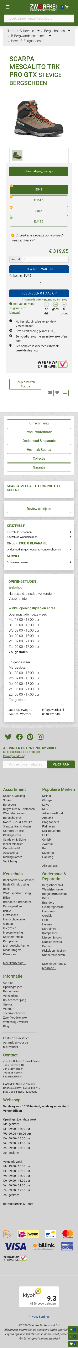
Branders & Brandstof (17, 902)
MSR (45, 809)
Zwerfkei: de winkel (15, 1017)
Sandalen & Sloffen (15, 839)
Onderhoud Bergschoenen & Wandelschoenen (34, 549)
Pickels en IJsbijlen (54, 950)
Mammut (48, 852)
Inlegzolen (9, 928)
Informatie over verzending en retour (45, 299)
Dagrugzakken (12, 906)
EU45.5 (27, 220)
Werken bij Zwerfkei (15, 1022)
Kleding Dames (12, 857)
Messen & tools (52, 937)
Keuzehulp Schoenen (19, 532)
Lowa (46, 804)
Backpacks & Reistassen (19, 880)
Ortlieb (46, 839)
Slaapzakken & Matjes (17, 826)
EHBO (7, 910)
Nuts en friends (52, 942)
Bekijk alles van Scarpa (25, 384)
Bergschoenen (12, 817)
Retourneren (11, 991)
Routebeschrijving (14, 1000)
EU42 (26, 188)
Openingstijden (12, 987)
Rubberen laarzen (53, 955)
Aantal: (15, 259)
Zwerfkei (47, 844)
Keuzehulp (13, 873)
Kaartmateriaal (13, 937)
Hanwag (47, 857)
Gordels (47, 915)
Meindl (46, 796)
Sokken (7, 800)
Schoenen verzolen (18, 562)
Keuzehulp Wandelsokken (22, 536)
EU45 (26, 209)
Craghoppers (50, 822)
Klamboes (9, 954)
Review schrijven (39, 509)
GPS (45, 920)
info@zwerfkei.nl (53, 709)
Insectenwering (13, 932)
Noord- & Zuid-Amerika (17, 822)
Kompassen (50, 933)
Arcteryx (47, 817)
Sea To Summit (51, 830)
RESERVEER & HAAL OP (39, 293)
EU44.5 (27, 199)
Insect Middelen (13, 844)
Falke (45, 835)
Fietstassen (10, 915)
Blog (6, 1026)
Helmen (47, 924)
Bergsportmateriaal (54, 893)
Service (7, 1004)
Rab (44, 848)
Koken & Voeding (14, 796)
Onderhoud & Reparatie (54, 876)
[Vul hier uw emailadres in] (25, 764)
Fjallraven (48, 826)
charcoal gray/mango (39, 171)
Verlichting (10, 861)
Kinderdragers (12, 950)
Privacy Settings (39, 1316)
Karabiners (49, 928)
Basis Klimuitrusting (16, 884)
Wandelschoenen (14, 813)
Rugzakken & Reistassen (19, 809)
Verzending (10, 995)
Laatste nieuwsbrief (16, 1038)
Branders (48, 902)
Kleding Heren (12, 835)
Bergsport (9, 804)
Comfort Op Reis (13, 830)
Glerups (47, 800)
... (37, 31)
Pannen (47, 946)
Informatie (12, 976)
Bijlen (6, 897)
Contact (8, 982)
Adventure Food (52, 813)
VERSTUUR (61, 764)
